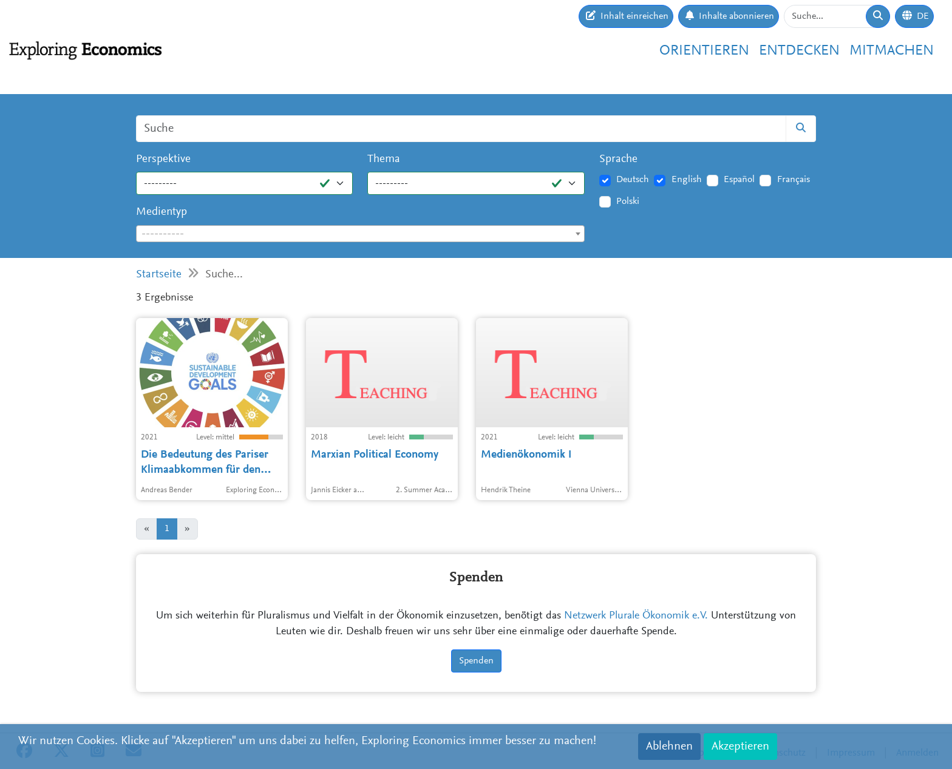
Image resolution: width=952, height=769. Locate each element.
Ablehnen (669, 746)
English (687, 180)
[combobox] (360, 233)
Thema (383, 159)
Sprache (618, 159)
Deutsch (632, 180)
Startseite (159, 274)
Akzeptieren (740, 746)
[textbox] (360, 234)
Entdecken (799, 51)
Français (793, 180)
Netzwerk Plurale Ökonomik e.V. (636, 616)
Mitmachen (891, 51)
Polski (627, 201)
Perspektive (163, 159)
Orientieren (704, 51)
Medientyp (161, 212)
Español (739, 180)
